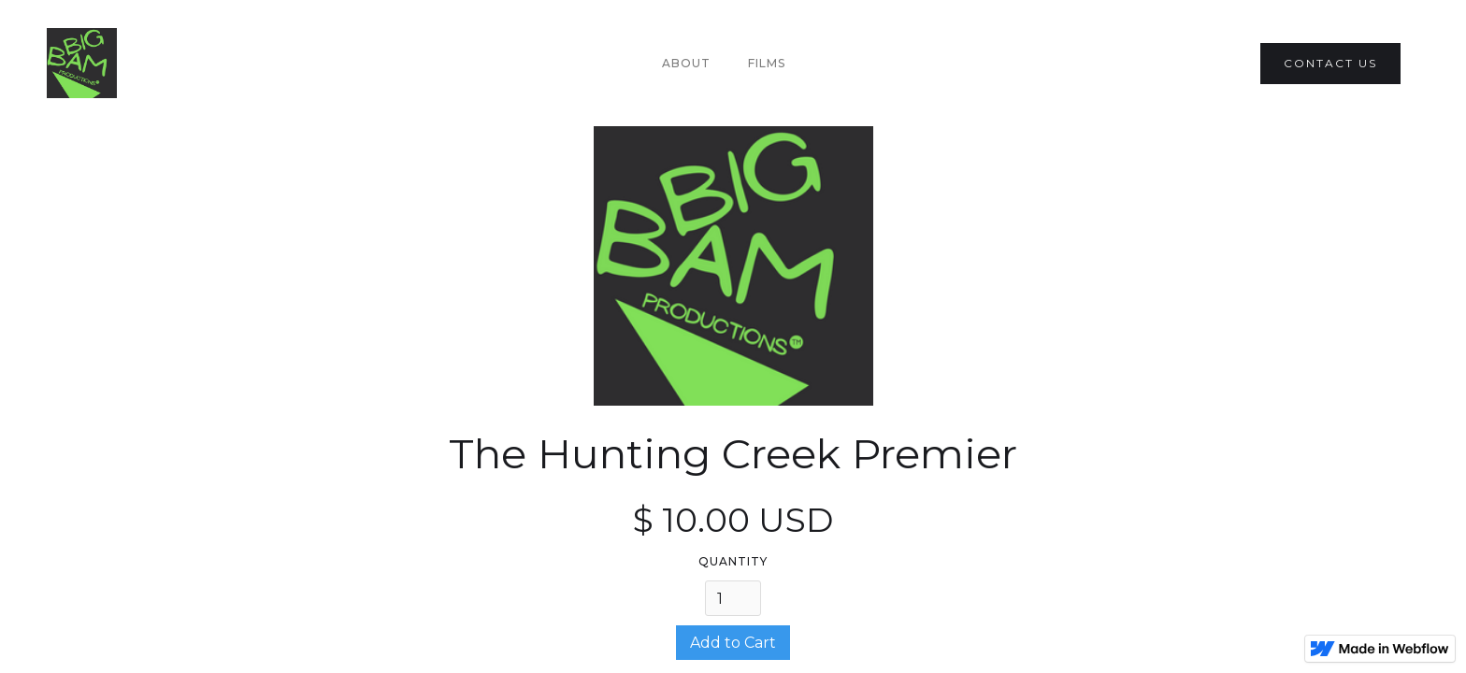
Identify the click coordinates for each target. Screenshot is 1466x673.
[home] (82, 63)
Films (766, 63)
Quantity (733, 561)
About (686, 63)
